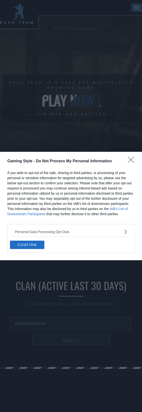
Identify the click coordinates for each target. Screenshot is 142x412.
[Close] (132, 161)
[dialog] (71, 206)
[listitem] (71, 231)
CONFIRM (27, 245)
